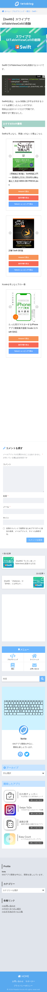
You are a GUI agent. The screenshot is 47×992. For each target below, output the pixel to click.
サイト (6, 518)
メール (6, 507)
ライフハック (34, 657)
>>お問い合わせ (8, 906)
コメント (7, 464)
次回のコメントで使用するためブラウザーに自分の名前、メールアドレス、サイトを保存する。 (24, 531)
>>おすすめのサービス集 (12, 912)
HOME (23, 976)
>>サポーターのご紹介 (11, 909)
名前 (5, 496)
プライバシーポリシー (23, 986)
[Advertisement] (23, 414)
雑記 (13, 666)
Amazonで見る (23, 191)
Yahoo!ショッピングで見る (23, 204)
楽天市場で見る (23, 198)
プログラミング (13, 657)
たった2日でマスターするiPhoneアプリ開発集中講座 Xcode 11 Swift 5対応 (23, 328)
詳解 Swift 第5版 (16, 250)
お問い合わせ (34, 666)
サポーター (30, 981)
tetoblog (23, 4)
